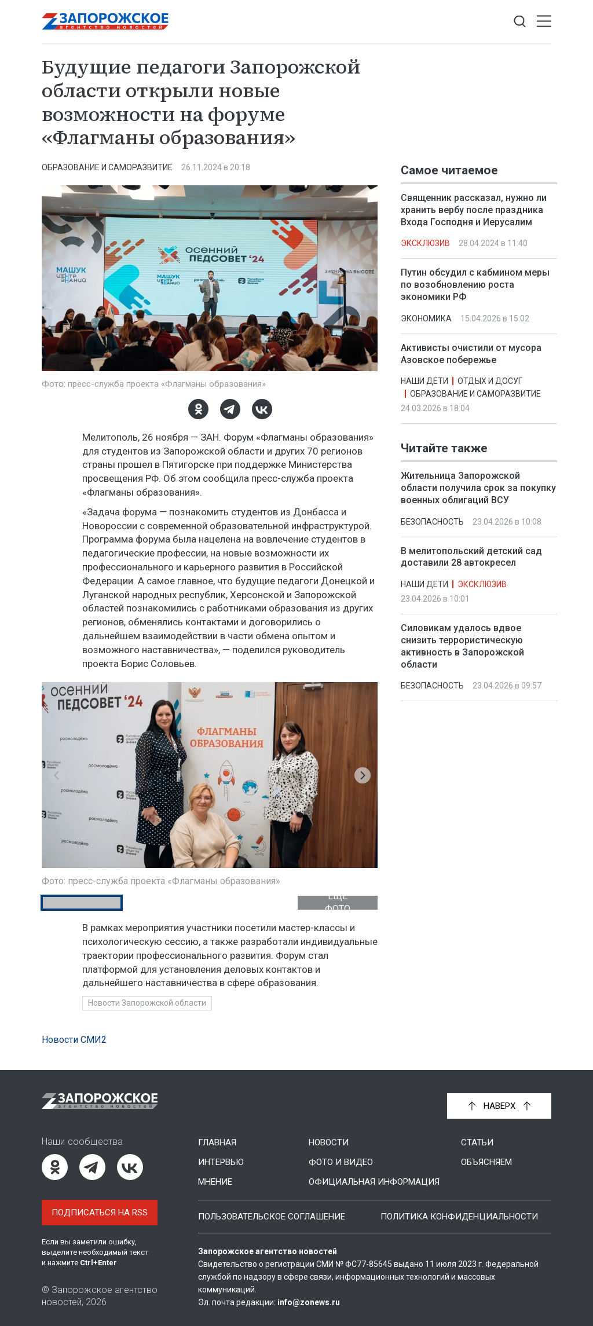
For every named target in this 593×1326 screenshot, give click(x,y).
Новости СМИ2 (74, 1039)
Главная (217, 1142)
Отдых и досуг (489, 381)
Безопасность (432, 521)
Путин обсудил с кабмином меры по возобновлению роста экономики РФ (475, 284)
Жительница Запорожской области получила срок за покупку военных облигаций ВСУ (478, 488)
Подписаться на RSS (100, 1212)
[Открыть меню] (544, 22)
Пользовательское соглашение (271, 1216)
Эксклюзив (425, 243)
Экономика (426, 318)
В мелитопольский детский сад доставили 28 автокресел (471, 557)
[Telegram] (230, 409)
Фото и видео (341, 1162)
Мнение (215, 1182)
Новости (329, 1142)
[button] (57, 775)
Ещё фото (337, 903)
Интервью (221, 1162)
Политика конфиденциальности (459, 1216)
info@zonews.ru (308, 1302)
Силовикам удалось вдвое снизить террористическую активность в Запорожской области (462, 646)
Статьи (477, 1142)
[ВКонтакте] (262, 409)
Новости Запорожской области (147, 1003)
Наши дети (424, 381)
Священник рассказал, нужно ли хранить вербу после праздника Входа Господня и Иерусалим (474, 210)
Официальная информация (374, 1182)
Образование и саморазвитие (107, 167)
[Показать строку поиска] (520, 22)
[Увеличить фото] (210, 277)
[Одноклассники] (198, 409)
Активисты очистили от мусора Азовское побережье (471, 353)
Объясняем (486, 1162)
